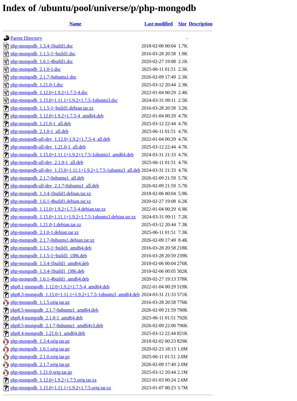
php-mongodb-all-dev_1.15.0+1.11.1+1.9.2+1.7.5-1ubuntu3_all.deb (75, 170)
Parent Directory (26, 38)
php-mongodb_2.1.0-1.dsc (35, 69)
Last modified (158, 23)
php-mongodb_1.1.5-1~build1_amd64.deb (50, 247)
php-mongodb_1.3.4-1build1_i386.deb (47, 271)
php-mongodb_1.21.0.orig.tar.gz (41, 372)
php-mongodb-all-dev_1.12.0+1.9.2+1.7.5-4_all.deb (60, 139)
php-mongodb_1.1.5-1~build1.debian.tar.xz (51, 108)
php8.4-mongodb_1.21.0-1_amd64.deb (47, 333)
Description (201, 23)
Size (182, 23)
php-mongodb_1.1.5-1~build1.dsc (43, 53)
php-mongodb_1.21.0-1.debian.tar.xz (45, 224)
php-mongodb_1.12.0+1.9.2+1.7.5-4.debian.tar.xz (58, 209)
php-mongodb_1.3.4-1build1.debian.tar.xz (50, 193)
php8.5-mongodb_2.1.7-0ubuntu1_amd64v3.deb (56, 325)
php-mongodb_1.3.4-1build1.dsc (41, 45)
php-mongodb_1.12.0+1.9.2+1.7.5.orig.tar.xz (53, 379)
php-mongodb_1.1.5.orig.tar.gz (40, 302)
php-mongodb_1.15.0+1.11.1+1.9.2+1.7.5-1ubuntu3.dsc (64, 100)
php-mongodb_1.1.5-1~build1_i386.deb (48, 255)
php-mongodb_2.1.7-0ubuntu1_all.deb (47, 177)
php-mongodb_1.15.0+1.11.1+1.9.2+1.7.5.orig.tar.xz (60, 387)
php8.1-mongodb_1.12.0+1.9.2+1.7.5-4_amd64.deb (60, 286)
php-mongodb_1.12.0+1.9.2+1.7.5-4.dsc (48, 92)
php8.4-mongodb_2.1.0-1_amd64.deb (46, 317)
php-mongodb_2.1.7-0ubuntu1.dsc (43, 76)
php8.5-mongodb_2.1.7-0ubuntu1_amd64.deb (54, 310)
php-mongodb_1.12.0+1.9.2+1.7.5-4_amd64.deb (57, 115)
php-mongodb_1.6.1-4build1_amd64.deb (49, 278)
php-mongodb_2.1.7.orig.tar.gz (40, 364)
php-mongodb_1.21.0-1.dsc (36, 84)
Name (75, 23)
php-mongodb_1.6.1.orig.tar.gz (40, 348)
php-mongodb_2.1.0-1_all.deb (39, 131)
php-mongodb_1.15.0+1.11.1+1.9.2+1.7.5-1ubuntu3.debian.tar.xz (73, 216)
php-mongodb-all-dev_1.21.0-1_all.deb (48, 146)
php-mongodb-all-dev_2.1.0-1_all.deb (46, 162)
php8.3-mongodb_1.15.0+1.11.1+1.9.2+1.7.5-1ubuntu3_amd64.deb (75, 294)
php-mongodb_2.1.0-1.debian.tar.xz (44, 232)
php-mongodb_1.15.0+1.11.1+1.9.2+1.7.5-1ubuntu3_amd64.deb (72, 154)
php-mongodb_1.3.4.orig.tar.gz (40, 341)
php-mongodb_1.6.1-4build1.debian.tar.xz (50, 201)
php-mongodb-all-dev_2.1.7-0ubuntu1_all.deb (54, 185)
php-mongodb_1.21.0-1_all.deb (40, 123)
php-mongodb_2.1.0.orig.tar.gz (40, 356)
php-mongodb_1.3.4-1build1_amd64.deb (49, 263)
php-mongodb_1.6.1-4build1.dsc (41, 61)
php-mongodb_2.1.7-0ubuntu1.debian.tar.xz (52, 240)
